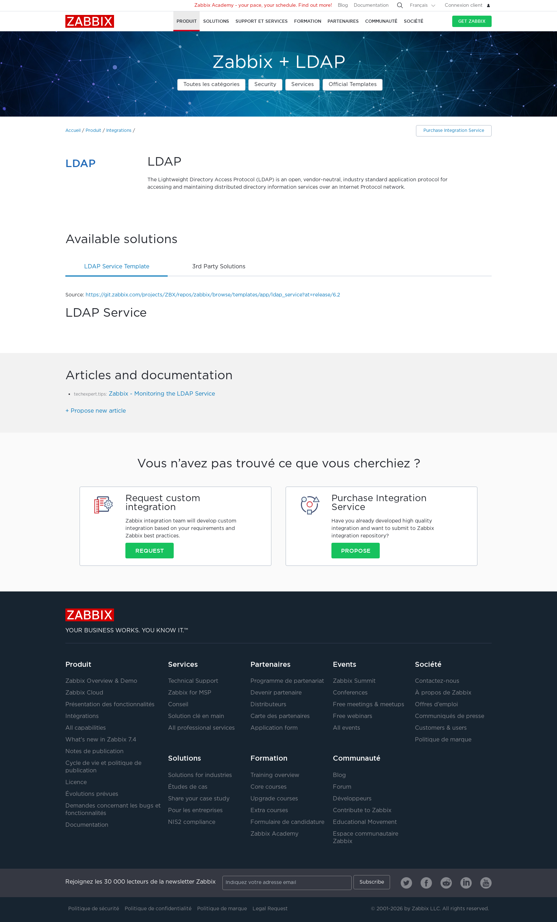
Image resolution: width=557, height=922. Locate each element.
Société (428, 664)
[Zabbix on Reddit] (446, 883)
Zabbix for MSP (189, 693)
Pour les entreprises (195, 810)
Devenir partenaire (276, 693)
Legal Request (270, 909)
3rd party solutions (218, 266)
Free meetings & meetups (368, 704)
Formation (268, 758)
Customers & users (441, 728)
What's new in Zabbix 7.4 (100, 740)
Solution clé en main (196, 716)
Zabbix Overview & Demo (101, 681)
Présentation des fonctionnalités (110, 704)
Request (149, 550)
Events (344, 664)
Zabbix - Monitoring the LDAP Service (162, 394)
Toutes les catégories (211, 84)
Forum (342, 787)
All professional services (201, 728)
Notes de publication (94, 751)
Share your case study (198, 799)
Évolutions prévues (91, 794)
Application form (274, 728)
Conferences (350, 693)
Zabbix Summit (354, 681)
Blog (343, 5)
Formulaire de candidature (287, 822)
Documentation (371, 5)
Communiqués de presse (449, 716)
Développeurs (352, 799)
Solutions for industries (200, 775)
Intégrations (82, 716)
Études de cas (187, 787)
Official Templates (353, 84)
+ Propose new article (95, 411)
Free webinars (352, 716)
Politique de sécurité (93, 909)
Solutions (184, 758)
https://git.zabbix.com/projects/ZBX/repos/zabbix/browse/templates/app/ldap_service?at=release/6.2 (213, 295)
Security (265, 84)
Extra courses (269, 810)
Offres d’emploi (436, 704)
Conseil (178, 704)
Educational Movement (365, 822)
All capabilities (85, 728)
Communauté (356, 758)
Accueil (73, 131)
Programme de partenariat (287, 681)
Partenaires (270, 664)
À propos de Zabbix (443, 693)
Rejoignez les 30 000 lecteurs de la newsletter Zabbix (140, 882)
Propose (356, 550)
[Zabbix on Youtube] (486, 883)
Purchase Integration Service (453, 131)
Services (302, 84)
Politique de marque (443, 740)
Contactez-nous (437, 681)
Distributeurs (268, 704)
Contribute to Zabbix (362, 810)
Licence (76, 782)
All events (346, 728)
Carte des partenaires (280, 716)
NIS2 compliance (191, 822)
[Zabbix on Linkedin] (466, 883)
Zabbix (89, 21)
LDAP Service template (116, 266)
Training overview (274, 775)
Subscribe (371, 882)
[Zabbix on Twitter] (406, 883)
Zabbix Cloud (84, 693)
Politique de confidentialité (158, 909)
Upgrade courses (274, 799)
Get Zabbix (472, 21)
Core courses (268, 787)
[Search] (400, 5)
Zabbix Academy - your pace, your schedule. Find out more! (263, 5)
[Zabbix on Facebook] (426, 883)
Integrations (118, 131)
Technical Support (193, 681)
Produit (93, 131)
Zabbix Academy (274, 834)
